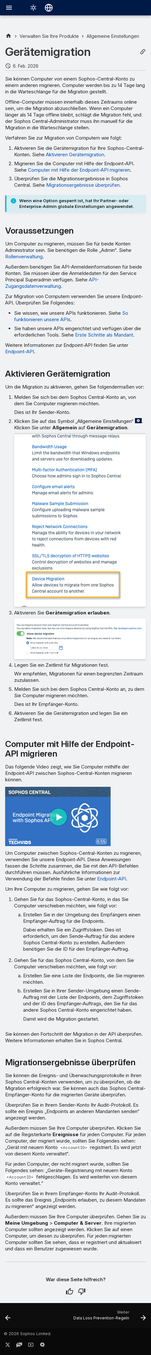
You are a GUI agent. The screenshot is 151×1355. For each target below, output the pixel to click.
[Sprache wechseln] (48, 7)
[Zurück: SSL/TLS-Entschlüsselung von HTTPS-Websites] (8, 1317)
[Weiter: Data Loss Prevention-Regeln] (108, 1317)
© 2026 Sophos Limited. (27, 1333)
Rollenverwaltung (24, 256)
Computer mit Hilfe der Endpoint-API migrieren (79, 170)
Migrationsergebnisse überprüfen (83, 185)
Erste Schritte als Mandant (104, 335)
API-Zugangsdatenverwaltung (52, 283)
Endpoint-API (19, 351)
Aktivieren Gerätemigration (75, 154)
